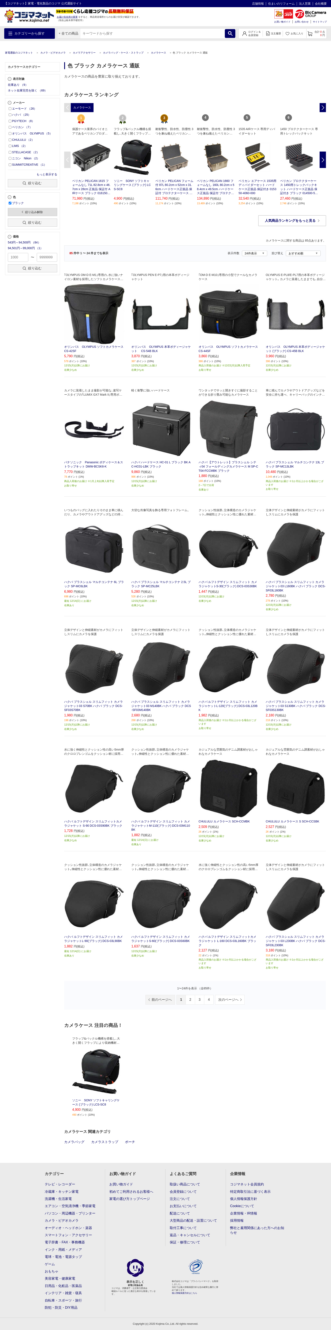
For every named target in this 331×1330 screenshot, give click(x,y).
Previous (67, 160)
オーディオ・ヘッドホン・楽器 (68, 1228)
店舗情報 (258, 3)
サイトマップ (320, 21)
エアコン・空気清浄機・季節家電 (70, 1206)
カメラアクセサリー (84, 52)
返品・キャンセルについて (190, 1235)
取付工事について (183, 1228)
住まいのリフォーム (281, 3)
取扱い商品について (185, 1184)
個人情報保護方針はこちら (184, 1293)
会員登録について (183, 1191)
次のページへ (228, 999)
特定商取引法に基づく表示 (250, 1191)
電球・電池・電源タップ (63, 1257)
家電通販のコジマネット (19, 52)
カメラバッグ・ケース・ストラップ (123, 52)
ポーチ (130, 1142)
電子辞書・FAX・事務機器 (65, 1242)
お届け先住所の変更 (67, 17)
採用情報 (237, 1220)
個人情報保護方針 (243, 1199)
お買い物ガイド (282, 21)
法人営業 (305, 3)
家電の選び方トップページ (129, 1199)
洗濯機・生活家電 (58, 1199)
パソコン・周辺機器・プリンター (70, 1213)
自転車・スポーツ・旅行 (63, 1300)
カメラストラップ (104, 1142)
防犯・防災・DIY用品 (61, 1307)
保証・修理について (185, 1242)
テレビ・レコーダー (60, 1184)
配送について (180, 1213)
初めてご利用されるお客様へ (131, 1191)
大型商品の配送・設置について (193, 1220)
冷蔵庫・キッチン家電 (62, 1191)
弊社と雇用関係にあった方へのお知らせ (257, 1230)
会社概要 (321, 3)
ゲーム (50, 1264)
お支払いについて (183, 1206)
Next (323, 160)
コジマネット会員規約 (247, 1184)
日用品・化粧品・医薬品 (63, 1286)
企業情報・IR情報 (243, 1213)
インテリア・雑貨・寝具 (63, 1293)
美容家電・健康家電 (60, 1278)
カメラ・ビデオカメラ (53, 52)
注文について (180, 1199)
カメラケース (158, 52)
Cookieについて (242, 1206)
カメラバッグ (74, 1142)
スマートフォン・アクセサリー (68, 1235)
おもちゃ (51, 1271)
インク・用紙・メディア (63, 1249)
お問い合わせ (302, 21)
